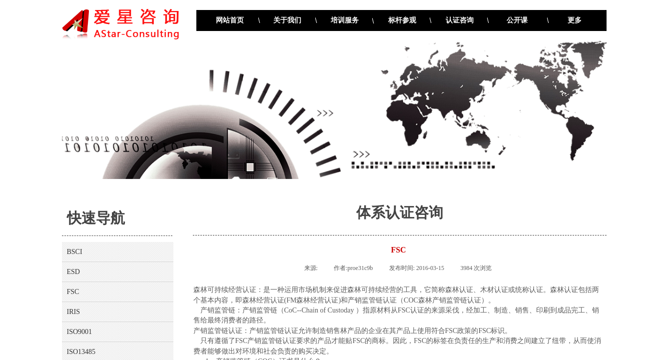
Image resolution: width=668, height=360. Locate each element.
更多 (575, 20)
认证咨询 (460, 20)
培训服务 (345, 20)
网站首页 (230, 20)
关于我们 (287, 20)
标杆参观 (402, 20)
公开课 (517, 20)
